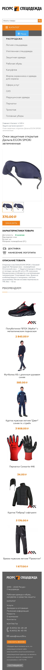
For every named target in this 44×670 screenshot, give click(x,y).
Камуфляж (11, 70)
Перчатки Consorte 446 (22, 467)
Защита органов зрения (12, 126)
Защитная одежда (15, 58)
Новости (11, 614)
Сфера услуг (12, 85)
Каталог (14, 27)
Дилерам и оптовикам (17, 608)
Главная (6, 123)
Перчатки (11, 104)
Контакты (11, 619)
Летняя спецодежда (16, 45)
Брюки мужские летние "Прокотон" (22, 559)
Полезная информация (18, 611)
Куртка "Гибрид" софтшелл (22, 513)
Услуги (10, 605)
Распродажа (14, 39)
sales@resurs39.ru (18, 636)
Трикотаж (11, 110)
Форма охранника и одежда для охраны (21, 77)
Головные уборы (15, 116)
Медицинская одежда (18, 97)
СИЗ (8, 91)
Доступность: (7, 235)
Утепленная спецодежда (19, 51)
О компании (12, 617)
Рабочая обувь (14, 64)
